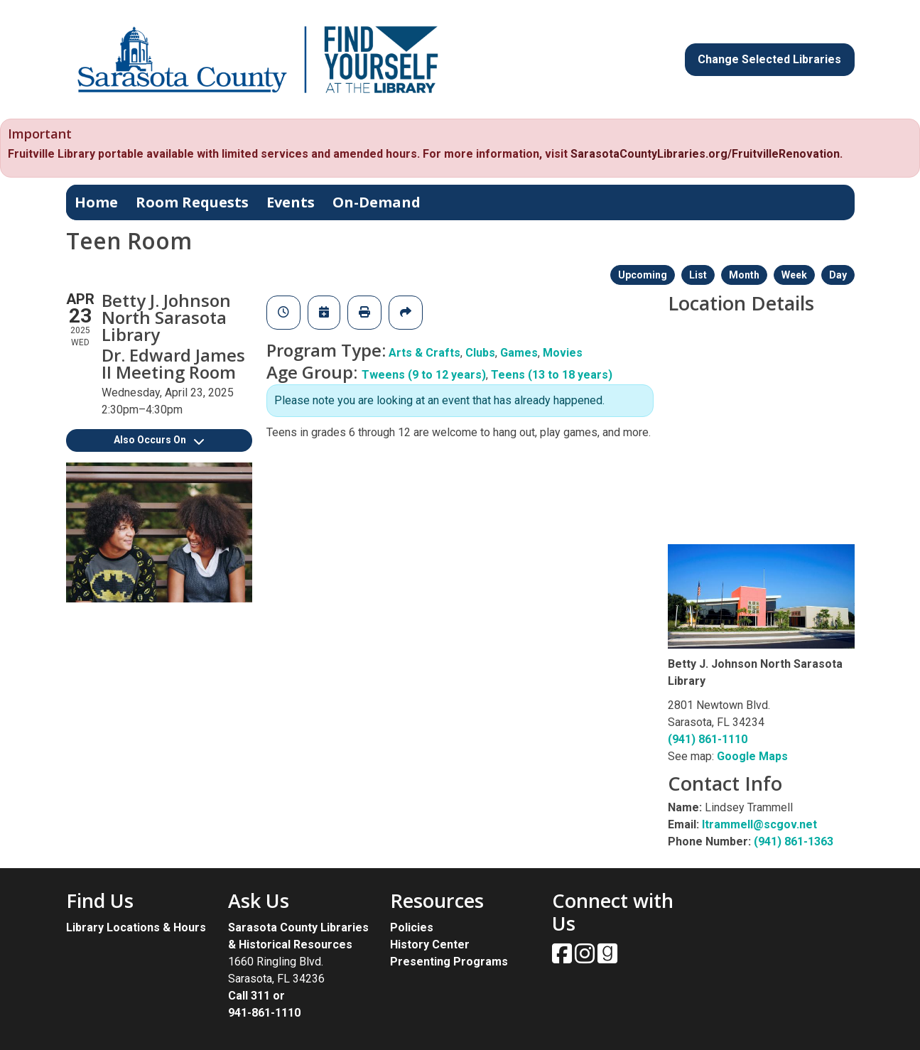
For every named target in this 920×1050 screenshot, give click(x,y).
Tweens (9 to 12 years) (424, 374)
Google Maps (752, 756)
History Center (430, 944)
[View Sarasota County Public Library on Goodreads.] (607, 958)
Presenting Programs (449, 961)
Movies (563, 352)
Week (794, 275)
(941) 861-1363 (793, 841)
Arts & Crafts (424, 352)
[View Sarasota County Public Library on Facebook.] (563, 958)
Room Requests (192, 202)
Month (744, 275)
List (698, 275)
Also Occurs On (159, 439)
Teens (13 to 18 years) (551, 374)
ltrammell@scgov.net (759, 824)
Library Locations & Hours (136, 927)
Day (838, 275)
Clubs (480, 352)
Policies (411, 927)
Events (290, 202)
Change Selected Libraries (769, 59)
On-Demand (376, 202)
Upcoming (642, 275)
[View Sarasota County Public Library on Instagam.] (586, 958)
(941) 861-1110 (707, 739)
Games (519, 352)
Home (96, 202)
